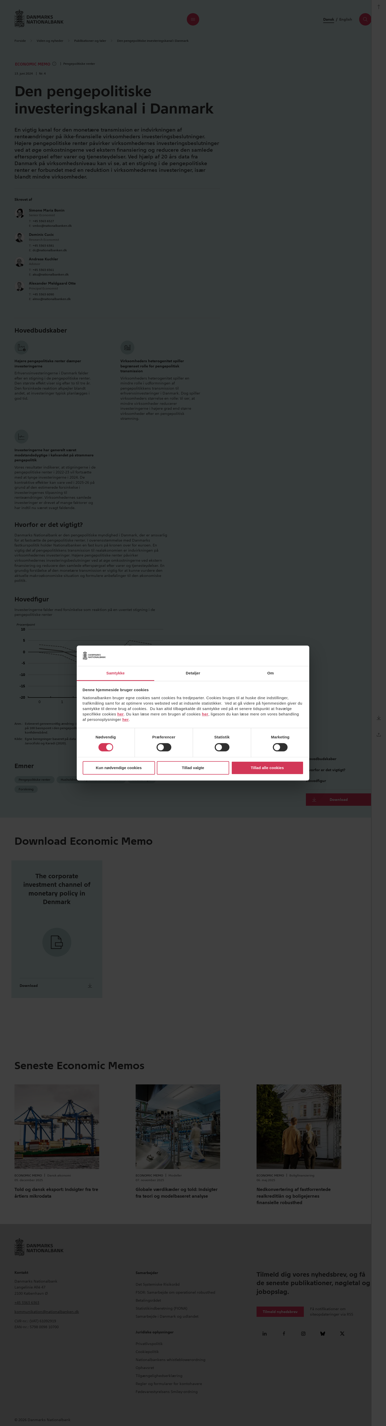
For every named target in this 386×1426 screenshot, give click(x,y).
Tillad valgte (193, 768)
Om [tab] (270, 673)
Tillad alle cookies (267, 768)
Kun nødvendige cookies (119, 768)
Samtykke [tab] (115, 673)
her (120, 714)
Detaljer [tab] (193, 673)
